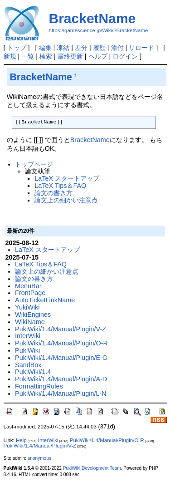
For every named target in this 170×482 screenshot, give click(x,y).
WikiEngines (33, 314)
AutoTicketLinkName (45, 300)
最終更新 (70, 56)
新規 (10, 56)
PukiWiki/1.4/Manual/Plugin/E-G (61, 357)
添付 (117, 47)
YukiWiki (27, 307)
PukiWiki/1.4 (33, 371)
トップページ (34, 164)
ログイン (125, 56)
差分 (81, 47)
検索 (45, 56)
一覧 (27, 56)
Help (21, 440)
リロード (141, 47)
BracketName (92, 18)
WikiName (30, 321)
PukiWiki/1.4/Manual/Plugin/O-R (61, 343)
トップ (16, 47)
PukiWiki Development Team (92, 468)
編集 (45, 47)
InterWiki (27, 335)
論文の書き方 (53, 193)
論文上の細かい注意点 (66, 200)
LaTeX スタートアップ (66, 178)
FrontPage (30, 292)
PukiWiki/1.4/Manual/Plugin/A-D (61, 379)
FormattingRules (39, 386)
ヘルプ (97, 56)
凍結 (63, 47)
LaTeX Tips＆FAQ (60, 185)
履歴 (99, 47)
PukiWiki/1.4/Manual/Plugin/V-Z (60, 329)
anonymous (39, 458)
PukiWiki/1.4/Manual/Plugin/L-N (61, 393)
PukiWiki (27, 350)
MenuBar (28, 286)
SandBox (28, 365)
